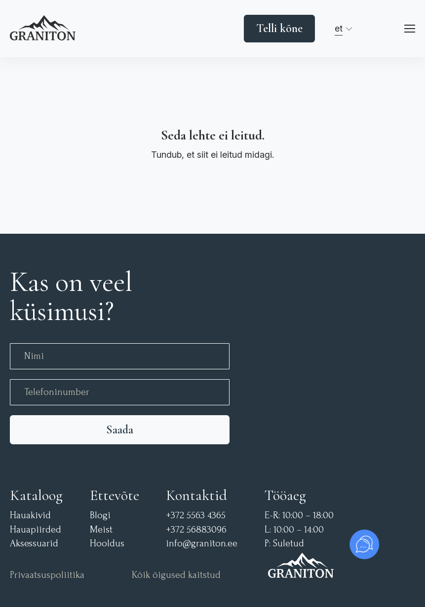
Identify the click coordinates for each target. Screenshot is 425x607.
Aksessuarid (34, 543)
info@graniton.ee (201, 543)
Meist (101, 530)
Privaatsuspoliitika (47, 575)
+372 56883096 (196, 530)
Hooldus (107, 543)
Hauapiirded (35, 530)
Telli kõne (279, 28)
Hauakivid (30, 515)
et (339, 28)
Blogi (100, 515)
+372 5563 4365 (196, 515)
